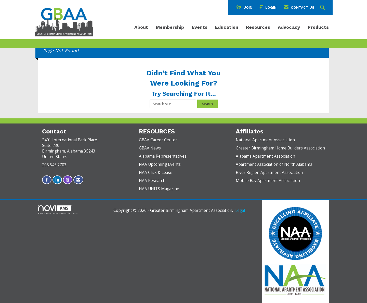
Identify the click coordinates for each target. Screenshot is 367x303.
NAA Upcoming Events (160, 164)
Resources (258, 27)
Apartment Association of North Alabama (274, 164)
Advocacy (289, 27)
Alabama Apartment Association (265, 156)
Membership (170, 27)
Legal (240, 210)
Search (207, 104)
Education (226, 27)
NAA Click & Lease (155, 172)
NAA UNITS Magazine (159, 188)
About (141, 27)
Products (318, 27)
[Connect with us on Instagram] (67, 179)
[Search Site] (323, 8)
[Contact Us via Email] (78, 179)
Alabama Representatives (163, 156)
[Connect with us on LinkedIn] (57, 179)
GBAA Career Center (158, 140)
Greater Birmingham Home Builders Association (280, 148)
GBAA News (150, 148)
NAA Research (152, 180)
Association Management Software (58, 209)
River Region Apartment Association (269, 172)
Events (199, 27)
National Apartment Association (265, 140)
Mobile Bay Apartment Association (268, 180)
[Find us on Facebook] (46, 179)
